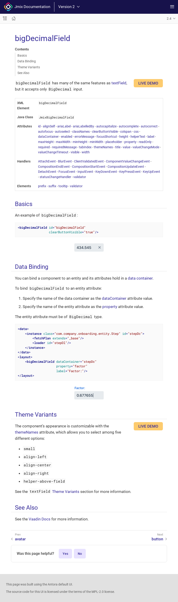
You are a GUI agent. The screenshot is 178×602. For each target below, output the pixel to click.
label (150, 136)
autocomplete (129, 126)
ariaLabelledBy (83, 126)
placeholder (114, 142)
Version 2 (69, 7)
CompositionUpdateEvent (126, 166)
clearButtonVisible (105, 131)
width (86, 152)
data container (140, 278)
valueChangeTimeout (53, 152)
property (130, 142)
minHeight (80, 142)
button (157, 539)
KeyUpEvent (151, 171)
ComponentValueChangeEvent (128, 161)
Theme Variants (28, 67)
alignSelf (49, 126)
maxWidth (63, 142)
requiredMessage (64, 147)
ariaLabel (64, 126)
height (123, 136)
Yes (65, 553)
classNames (81, 131)
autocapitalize (106, 126)
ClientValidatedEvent (89, 161)
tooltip (63, 186)
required (44, 147)
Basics (22, 55)
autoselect (62, 131)
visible (75, 152)
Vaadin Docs (39, 519)
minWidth (96, 142)
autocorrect (149, 126)
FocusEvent (66, 171)
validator (79, 177)
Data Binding (26, 61)
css (136, 131)
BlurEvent (65, 161)
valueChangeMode (146, 147)
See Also (23, 73)
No (80, 553)
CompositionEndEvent (54, 166)
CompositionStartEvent (88, 166)
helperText (138, 136)
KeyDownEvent (106, 171)
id (39, 126)
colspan (125, 131)
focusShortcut (107, 136)
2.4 (169, 18)
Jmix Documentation (27, 7)
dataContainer (48, 136)
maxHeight (46, 142)
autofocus (45, 131)
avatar (20, 539)
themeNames (103, 147)
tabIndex (85, 147)
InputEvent (85, 171)
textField (118, 83)
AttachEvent (47, 161)
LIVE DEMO (148, 83)
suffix (52, 186)
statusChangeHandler (55, 177)
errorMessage (84, 136)
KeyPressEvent (130, 171)
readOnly (145, 142)
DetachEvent (47, 171)
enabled (66, 136)
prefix (42, 186)
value (126, 147)
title (117, 147)
